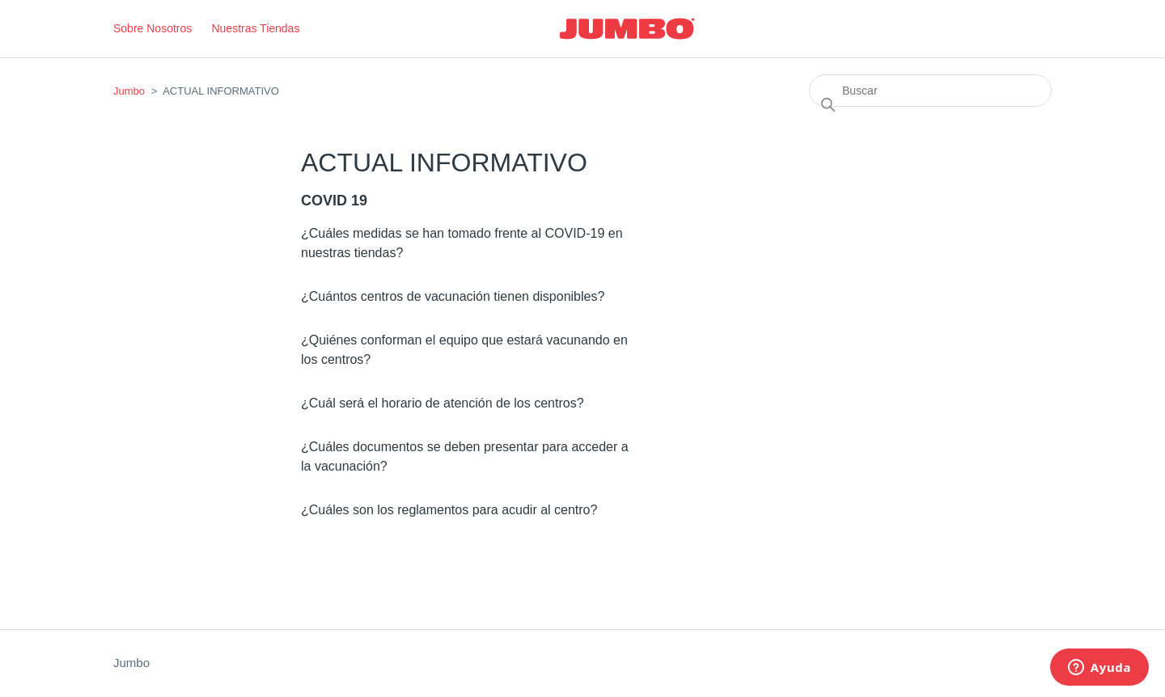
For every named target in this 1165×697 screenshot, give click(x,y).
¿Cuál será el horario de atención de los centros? (442, 403)
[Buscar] (930, 90)
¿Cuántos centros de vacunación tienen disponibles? (452, 296)
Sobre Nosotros (152, 28)
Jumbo (129, 91)
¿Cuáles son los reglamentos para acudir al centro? (449, 510)
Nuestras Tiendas (255, 28)
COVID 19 (334, 200)
